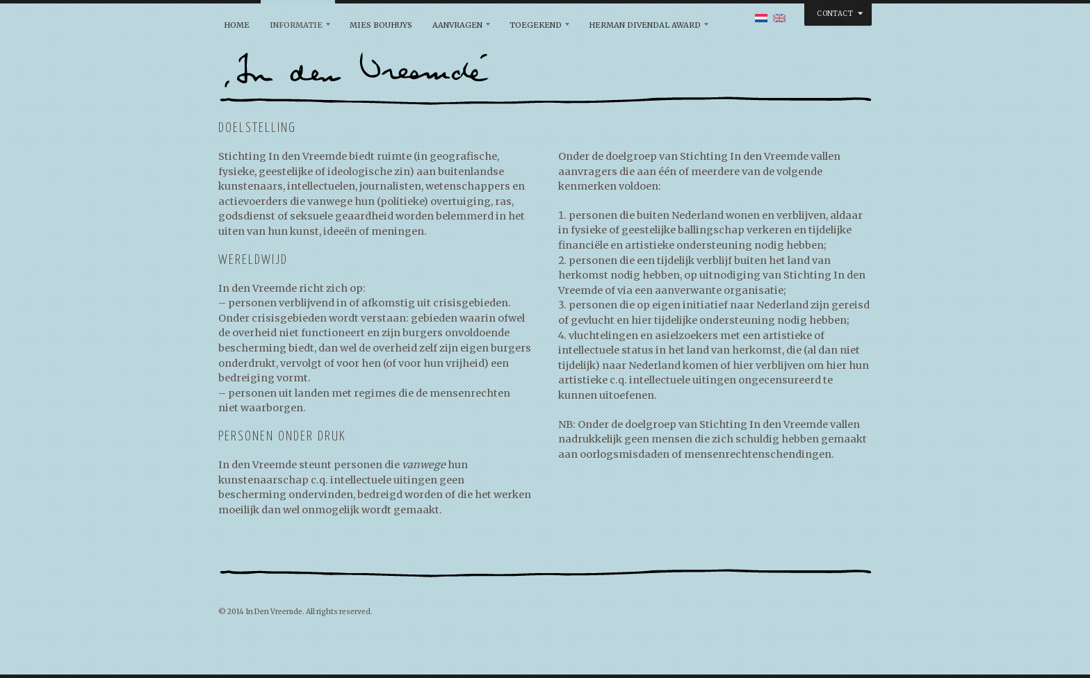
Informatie (296, 25)
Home (237, 25)
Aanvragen (457, 25)
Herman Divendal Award (645, 25)
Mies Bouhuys (381, 25)
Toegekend (536, 25)
